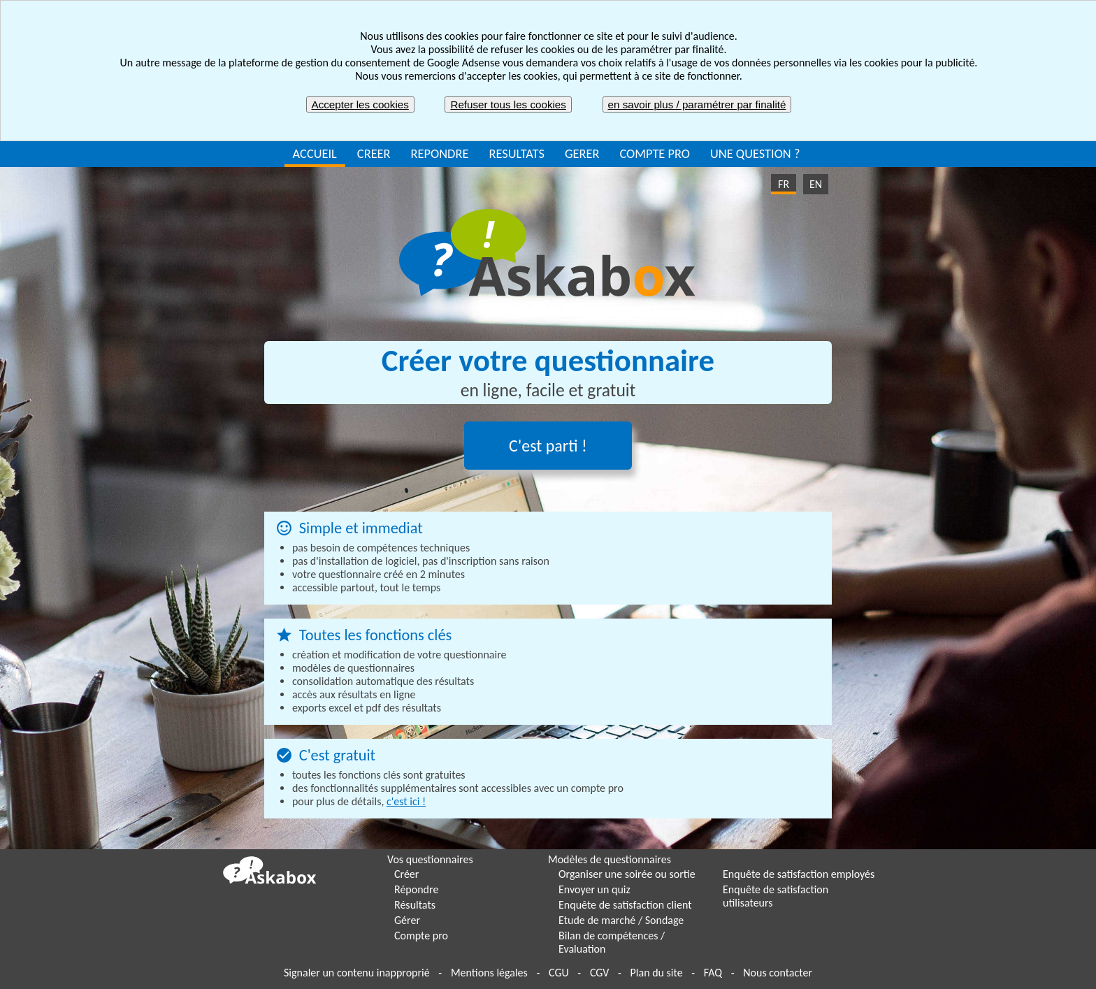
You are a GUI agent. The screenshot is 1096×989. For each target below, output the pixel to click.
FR (783, 184)
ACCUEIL (315, 153)
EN (815, 184)
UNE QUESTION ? (755, 153)
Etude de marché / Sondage (621, 920)
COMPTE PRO (654, 153)
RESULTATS (516, 153)
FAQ (713, 972)
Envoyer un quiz (594, 889)
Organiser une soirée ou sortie (626, 874)
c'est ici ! (406, 801)
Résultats (414, 904)
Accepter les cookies (360, 104)
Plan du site (656, 972)
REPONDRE (440, 153)
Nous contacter (777, 972)
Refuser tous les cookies (507, 104)
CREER (374, 153)
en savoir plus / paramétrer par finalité (697, 104)
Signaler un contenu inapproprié (357, 972)
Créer (406, 874)
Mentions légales (489, 972)
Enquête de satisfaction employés (798, 874)
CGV (599, 972)
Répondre (416, 889)
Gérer (407, 920)
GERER (582, 153)
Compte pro (421, 935)
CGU (559, 972)
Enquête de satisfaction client (625, 904)
